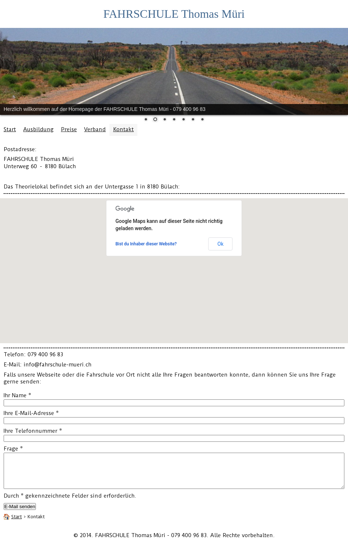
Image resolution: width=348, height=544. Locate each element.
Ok (221, 244)
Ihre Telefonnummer (33, 431)
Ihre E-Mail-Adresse (31, 413)
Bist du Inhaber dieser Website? (146, 243)
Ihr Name (17, 395)
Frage (13, 448)
